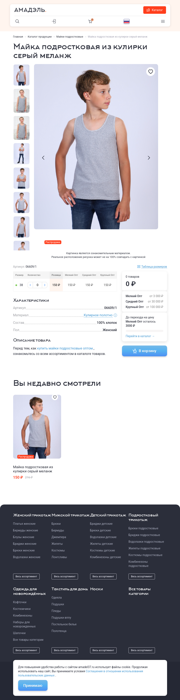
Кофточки (19, 602)
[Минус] (30, 285)
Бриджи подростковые (144, 535)
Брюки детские (100, 530)
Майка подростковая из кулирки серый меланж (33, 469)
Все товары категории (28, 639)
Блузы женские (23, 537)
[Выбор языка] (127, 21)
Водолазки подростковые (146, 541)
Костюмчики (22, 608)
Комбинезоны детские (105, 557)
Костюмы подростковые (145, 555)
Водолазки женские (26, 557)
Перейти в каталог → (140, 336)
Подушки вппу (61, 617)
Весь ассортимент (26, 576)
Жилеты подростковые (144, 548)
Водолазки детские (103, 537)
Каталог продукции (40, 36)
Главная (18, 36)
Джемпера (59, 537)
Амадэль (29, 10)
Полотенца (59, 631)
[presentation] (43, 158)
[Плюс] (44, 285)
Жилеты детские (101, 543)
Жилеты (57, 543)
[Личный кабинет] (54, 21)
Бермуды (58, 530)
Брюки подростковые (143, 528)
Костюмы (58, 550)
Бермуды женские (25, 530)
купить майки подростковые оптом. (65, 348)
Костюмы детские (102, 550)
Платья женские (24, 523)
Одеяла (57, 597)
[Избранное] (150, 71)
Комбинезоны (22, 615)
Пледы (56, 611)
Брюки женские (24, 550)
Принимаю (32, 685)
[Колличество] (37, 285)
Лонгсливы (59, 557)
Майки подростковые (69, 36)
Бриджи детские (101, 523)
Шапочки (19, 633)
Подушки (58, 604)
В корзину (144, 350)
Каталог (154, 10)
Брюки (56, 523)
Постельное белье (64, 624)
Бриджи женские (25, 543)
